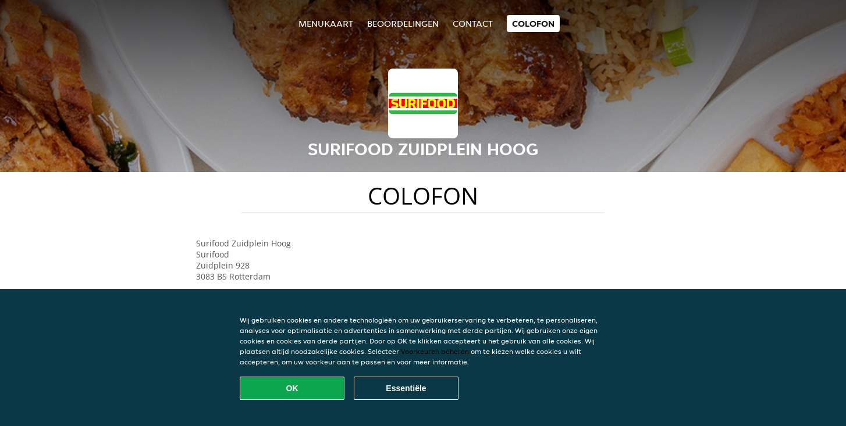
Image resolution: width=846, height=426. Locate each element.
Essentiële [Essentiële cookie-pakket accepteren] (406, 388)
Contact (473, 23)
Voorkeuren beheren (435, 351)
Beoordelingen (403, 23)
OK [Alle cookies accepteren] (292, 388)
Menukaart (325, 23)
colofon (533, 23)
